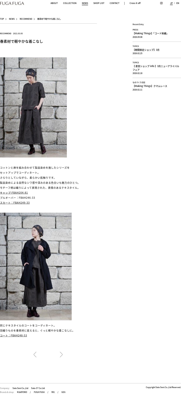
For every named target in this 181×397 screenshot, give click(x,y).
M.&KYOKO (22, 392)
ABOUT (54, 3)
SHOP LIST (98, 3)
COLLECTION (70, 3)
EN (177, 3)
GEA (63, 392)
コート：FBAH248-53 (13, 335)
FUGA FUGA (39, 392)
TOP (2, 18)
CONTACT (114, 3)
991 (53, 392)
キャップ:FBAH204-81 (14, 192)
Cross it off (135, 3)
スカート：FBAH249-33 (15, 202)
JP (171, 3)
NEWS (85, 3)
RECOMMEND (26, 18)
